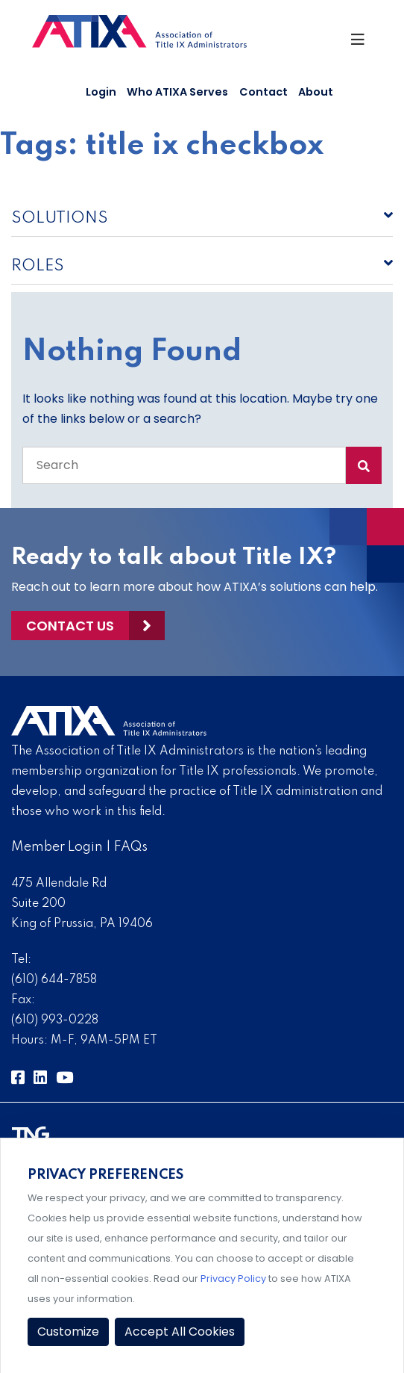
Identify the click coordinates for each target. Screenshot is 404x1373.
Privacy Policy (233, 1278)
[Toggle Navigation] (361, 43)
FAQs (131, 847)
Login (101, 91)
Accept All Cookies (179, 1331)
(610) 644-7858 (54, 980)
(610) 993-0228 (54, 1020)
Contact (263, 91)
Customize (68, 1331)
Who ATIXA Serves (177, 91)
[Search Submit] (364, 465)
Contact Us (70, 625)
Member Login (57, 847)
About (315, 91)
